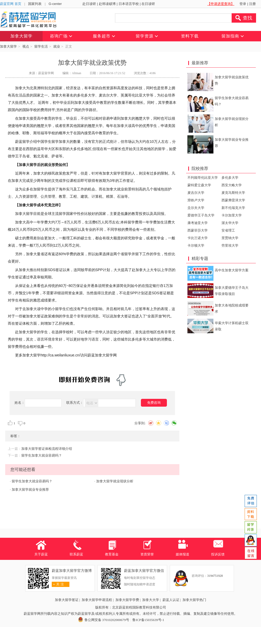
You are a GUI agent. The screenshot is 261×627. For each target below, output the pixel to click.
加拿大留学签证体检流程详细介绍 (46, 449)
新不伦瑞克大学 (233, 208)
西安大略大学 (231, 185)
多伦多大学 (229, 178)
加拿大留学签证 (67, 600)
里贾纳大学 (229, 238)
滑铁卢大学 (195, 200)
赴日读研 (89, 4)
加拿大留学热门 (194, 600)
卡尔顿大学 (195, 245)
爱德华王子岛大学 (200, 215)
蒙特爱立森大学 (199, 185)
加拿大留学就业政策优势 (232, 80)
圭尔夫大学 (195, 208)
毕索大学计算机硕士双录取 (232, 326)
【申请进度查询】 (220, 4)
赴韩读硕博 (107, 4)
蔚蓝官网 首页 (10, 4)
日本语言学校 (129, 4)
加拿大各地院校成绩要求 (232, 308)
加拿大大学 (150, 600)
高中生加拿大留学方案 (232, 270)
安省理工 (228, 230)
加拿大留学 (8, 46)
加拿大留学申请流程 (97, 600)
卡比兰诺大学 (197, 238)
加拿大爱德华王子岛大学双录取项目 (232, 291)
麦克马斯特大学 (233, 193)
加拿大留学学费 (127, 600)
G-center (55, 4)
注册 (252, 4)
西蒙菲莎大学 (197, 230)
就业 (56, 46)
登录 (242, 4)
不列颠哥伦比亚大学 (202, 178)
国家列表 (35, 4)
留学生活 (41, 46)
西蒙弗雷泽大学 (233, 200)
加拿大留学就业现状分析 (114, 481)
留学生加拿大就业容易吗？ (41, 455)
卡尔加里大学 (231, 215)
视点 (25, 46)
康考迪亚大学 (197, 223)
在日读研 (148, 4)
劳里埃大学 (229, 245)
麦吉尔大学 (195, 193)
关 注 (58, 584)
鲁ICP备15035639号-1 (148, 620)
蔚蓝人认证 (170, 600)
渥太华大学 (229, 223)
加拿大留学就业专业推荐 (30, 489)
